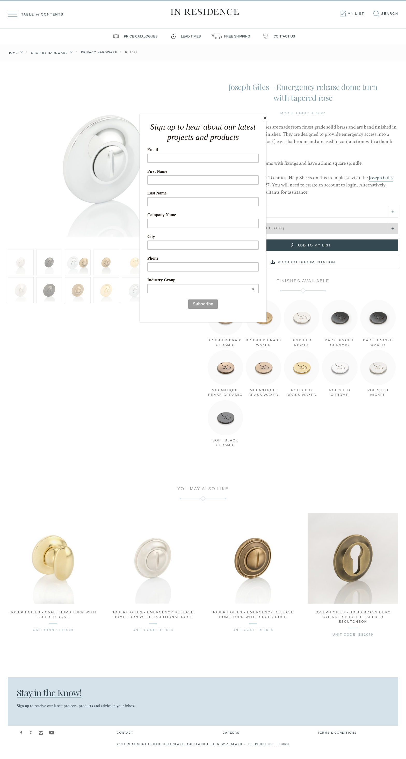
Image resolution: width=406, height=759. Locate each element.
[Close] (265, 115)
